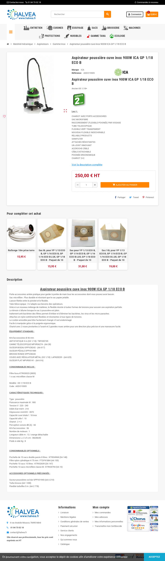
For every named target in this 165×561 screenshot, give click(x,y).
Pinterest (148, 197)
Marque (75, 70)
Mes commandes (103, 512)
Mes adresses (101, 517)
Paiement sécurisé (69, 526)
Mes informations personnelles (109, 521)
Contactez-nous (15, 2)
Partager (120, 197)
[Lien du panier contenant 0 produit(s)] (152, 14)
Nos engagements (68, 535)
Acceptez (154, 557)
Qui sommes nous (68, 539)
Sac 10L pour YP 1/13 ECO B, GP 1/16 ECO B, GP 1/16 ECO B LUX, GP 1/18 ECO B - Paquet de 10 (113, 255)
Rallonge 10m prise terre (21, 250)
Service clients (67, 530)
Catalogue (65, 544)
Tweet (134, 197)
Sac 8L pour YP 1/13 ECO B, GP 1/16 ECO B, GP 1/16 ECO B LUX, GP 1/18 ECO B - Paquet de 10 (52, 255)
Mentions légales (68, 517)
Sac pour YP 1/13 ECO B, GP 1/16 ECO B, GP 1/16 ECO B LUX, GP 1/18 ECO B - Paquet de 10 (82, 255)
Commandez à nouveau (146, 2)
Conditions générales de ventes (74, 521)
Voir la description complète (87, 164)
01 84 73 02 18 (33, 2)
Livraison (64, 512)
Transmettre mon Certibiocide (108, 526)
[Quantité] (86, 184)
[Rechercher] (81, 14)
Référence (76, 73)
